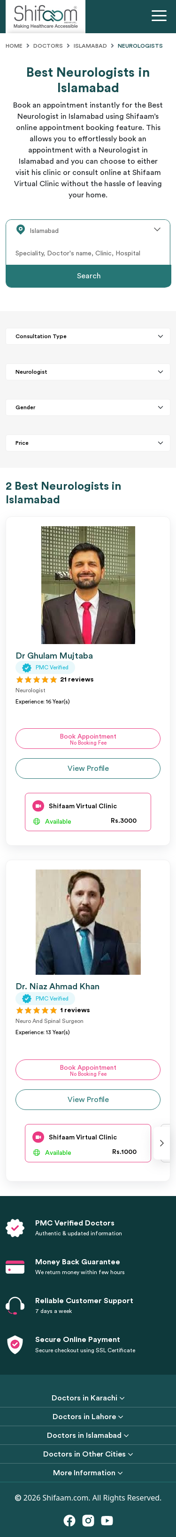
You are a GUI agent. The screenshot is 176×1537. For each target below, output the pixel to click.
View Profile (88, 768)
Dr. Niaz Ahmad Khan (57, 986)
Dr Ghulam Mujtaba (54, 656)
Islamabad (90, 46)
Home (14, 46)
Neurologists (140, 46)
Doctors (48, 46)
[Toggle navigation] (161, 16)
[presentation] (161, 1143)
